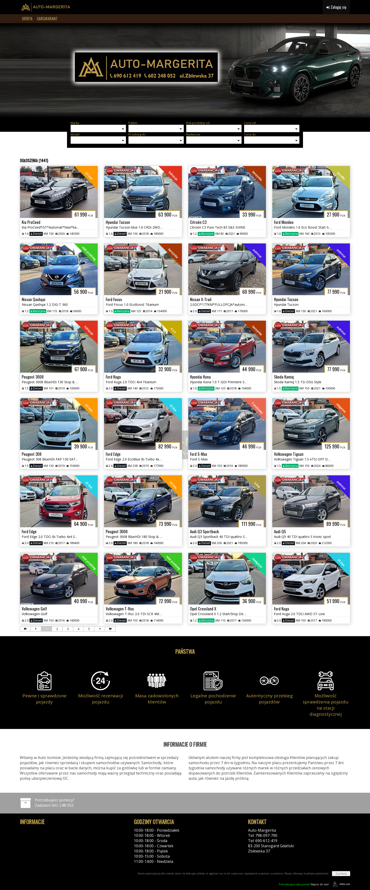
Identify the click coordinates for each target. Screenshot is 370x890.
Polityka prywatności (38, 830)
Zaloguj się (336, 7)
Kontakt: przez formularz (270, 856)
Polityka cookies (34, 835)
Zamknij (341, 873)
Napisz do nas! (304, 884)
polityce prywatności (317, 873)
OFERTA (27, 18)
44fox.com (340, 884)
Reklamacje (30, 845)
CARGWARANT (47, 18)
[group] (185, 70)
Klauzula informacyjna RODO (45, 840)
